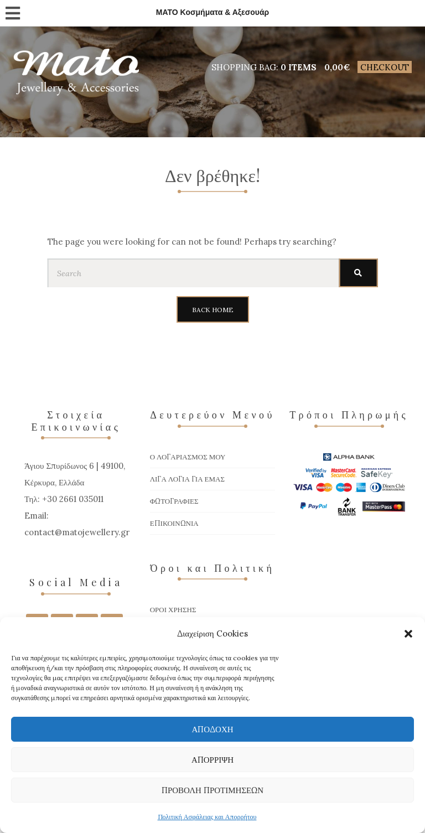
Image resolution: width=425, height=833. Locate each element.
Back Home (213, 310)
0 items (299, 67)
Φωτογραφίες (174, 501)
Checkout (384, 67)
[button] (408, 633)
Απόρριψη (212, 759)
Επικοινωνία (174, 523)
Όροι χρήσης (173, 609)
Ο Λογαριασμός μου (188, 457)
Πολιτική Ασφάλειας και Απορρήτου (207, 817)
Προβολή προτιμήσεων (212, 790)
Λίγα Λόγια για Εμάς (187, 479)
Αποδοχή (212, 729)
